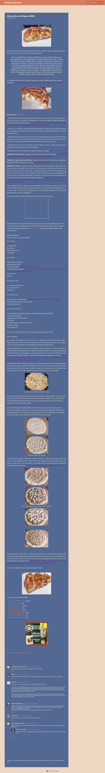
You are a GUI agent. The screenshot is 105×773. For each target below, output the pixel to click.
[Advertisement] (75, 63)
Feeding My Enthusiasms (17, 615)
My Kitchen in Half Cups (17, 612)
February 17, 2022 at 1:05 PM (30, 703)
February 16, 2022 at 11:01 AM (22, 674)
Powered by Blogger (52, 771)
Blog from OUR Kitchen (17, 601)
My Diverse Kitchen (15, 605)
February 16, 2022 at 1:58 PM (23, 682)
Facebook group (35, 228)
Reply (12, 671)
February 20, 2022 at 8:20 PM (32, 729)
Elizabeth (13, 682)
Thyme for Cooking (15, 610)
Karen (13, 674)
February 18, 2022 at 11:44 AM (25, 715)
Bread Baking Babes (16, 652)
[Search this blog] (96, 2)
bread (9, 652)
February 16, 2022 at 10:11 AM (32, 666)
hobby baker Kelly (21, 729)
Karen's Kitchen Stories (17, 617)
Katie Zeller (14, 715)
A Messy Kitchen (12, 2)
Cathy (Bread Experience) (18, 666)
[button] (8, 21)
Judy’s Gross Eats (15, 603)
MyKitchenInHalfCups (17, 703)
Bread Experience (15, 608)
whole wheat (26, 652)
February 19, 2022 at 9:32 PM (32, 723)
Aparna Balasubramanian (18, 723)
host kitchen (20, 114)
